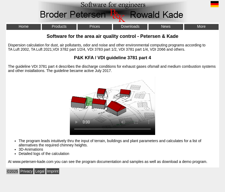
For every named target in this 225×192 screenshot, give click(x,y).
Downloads (130, 26)
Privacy (26, 171)
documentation (109, 161)
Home (24, 26)
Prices (95, 26)
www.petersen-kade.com (33, 161)
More (201, 26)
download (170, 161)
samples (136, 161)
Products (59, 26)
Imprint (53, 171)
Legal (39, 171)
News (165, 26)
